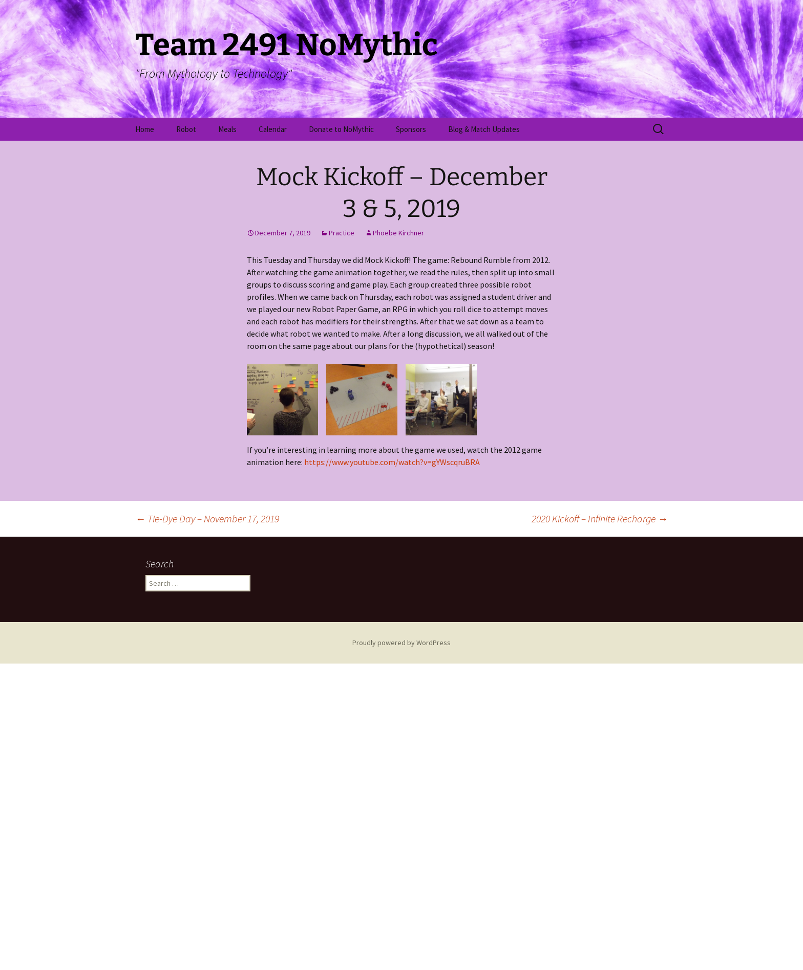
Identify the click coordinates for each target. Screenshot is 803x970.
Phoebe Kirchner (398, 232)
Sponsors (411, 129)
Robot (186, 129)
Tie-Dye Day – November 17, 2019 (207, 825)
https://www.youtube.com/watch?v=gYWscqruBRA (392, 768)
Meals (227, 129)
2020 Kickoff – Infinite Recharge (600, 825)
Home (144, 129)
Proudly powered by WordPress (401, 949)
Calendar (273, 129)
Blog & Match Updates (484, 129)
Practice (341, 232)
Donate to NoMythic (341, 129)
